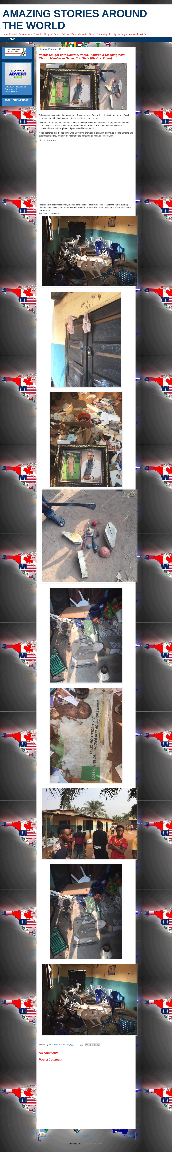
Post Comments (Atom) (92, 1144)
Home (86, 1135)
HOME (11, 39)
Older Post (127, 1135)
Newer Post (45, 1135)
